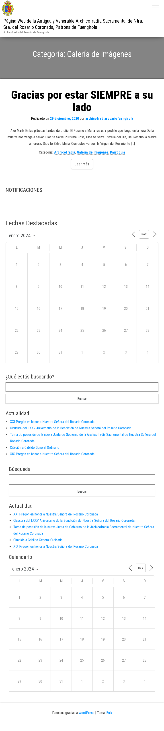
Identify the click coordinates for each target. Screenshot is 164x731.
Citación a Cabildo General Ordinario (34, 457)
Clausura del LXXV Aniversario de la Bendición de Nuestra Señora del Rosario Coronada (70, 437)
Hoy (144, 243)
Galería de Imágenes (93, 161)
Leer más (82, 173)
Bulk (109, 722)
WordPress (86, 722)
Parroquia (117, 161)
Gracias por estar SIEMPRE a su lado (82, 110)
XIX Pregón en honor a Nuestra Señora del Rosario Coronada (52, 463)
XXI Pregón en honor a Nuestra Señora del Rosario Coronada (52, 431)
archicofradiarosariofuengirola (109, 128)
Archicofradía (64, 161)
